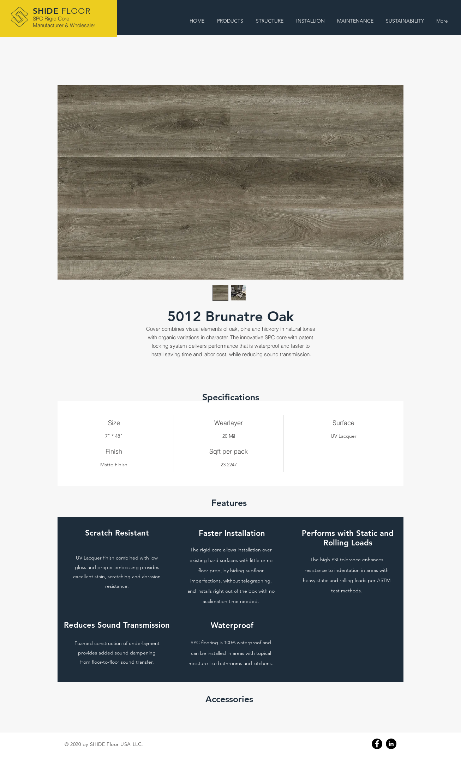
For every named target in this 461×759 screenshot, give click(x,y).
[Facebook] (377, 744)
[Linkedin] (391, 744)
